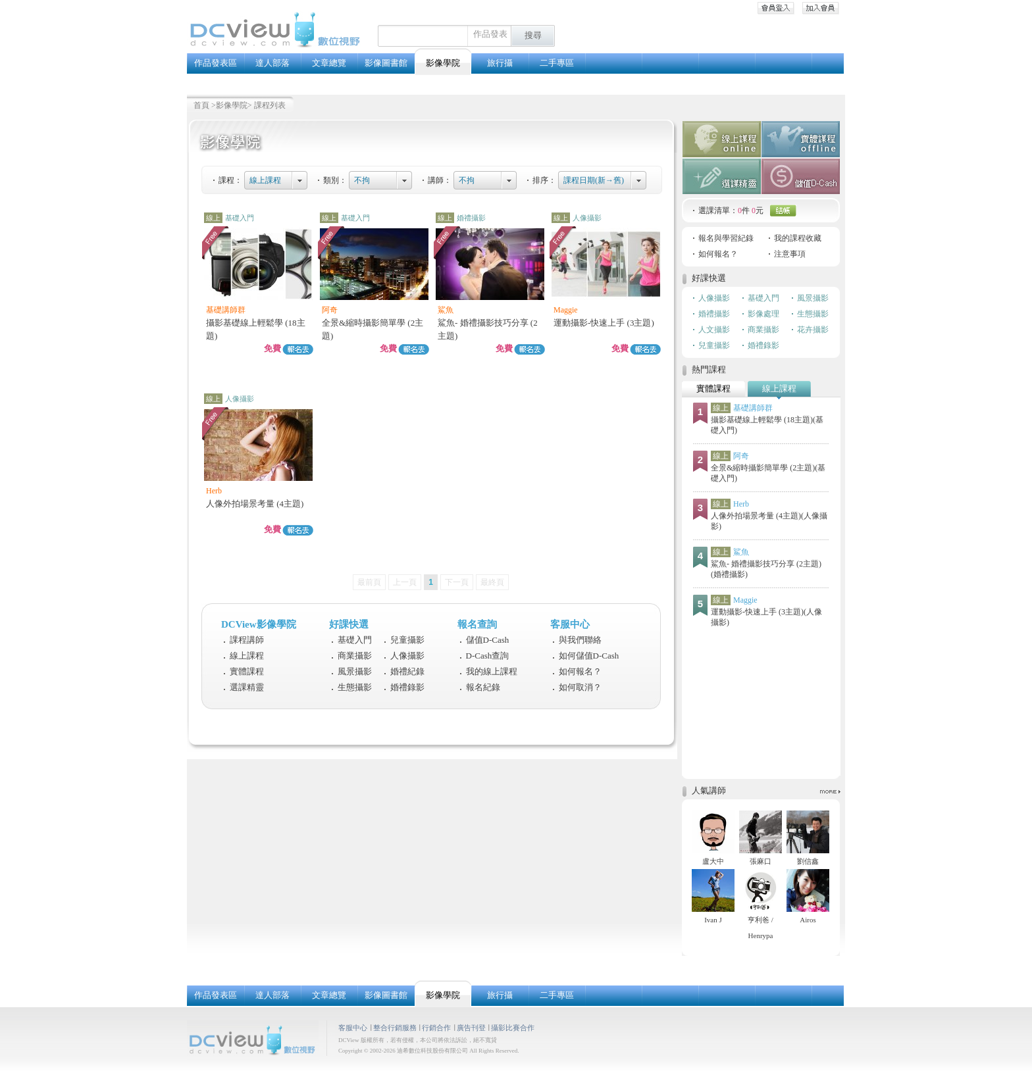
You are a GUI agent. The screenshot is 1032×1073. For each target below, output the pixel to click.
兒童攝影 (407, 640)
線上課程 (265, 180)
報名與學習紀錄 (726, 238)
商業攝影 (355, 656)
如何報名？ (580, 671)
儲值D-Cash (487, 640)
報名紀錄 (483, 687)
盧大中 (713, 861)
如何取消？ (580, 687)
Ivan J (713, 920)
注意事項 (790, 254)
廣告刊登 (471, 1028)
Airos (807, 920)
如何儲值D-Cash (589, 656)
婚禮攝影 (714, 313)
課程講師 (247, 640)
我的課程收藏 (797, 238)
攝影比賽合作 (512, 1028)
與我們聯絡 (580, 640)
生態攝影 (355, 687)
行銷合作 (436, 1028)
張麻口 (760, 861)
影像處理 (763, 313)
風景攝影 (355, 671)
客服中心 (352, 1028)
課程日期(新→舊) (593, 180)
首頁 (201, 105)
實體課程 (247, 671)
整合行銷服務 (395, 1028)
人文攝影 (714, 329)
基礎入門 (355, 640)
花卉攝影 (813, 329)
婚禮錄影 (407, 687)
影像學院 (231, 105)
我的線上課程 (491, 671)
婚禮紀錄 (407, 671)
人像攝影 (407, 656)
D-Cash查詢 (487, 656)
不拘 (362, 180)
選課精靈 (247, 687)
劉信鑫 (808, 861)
